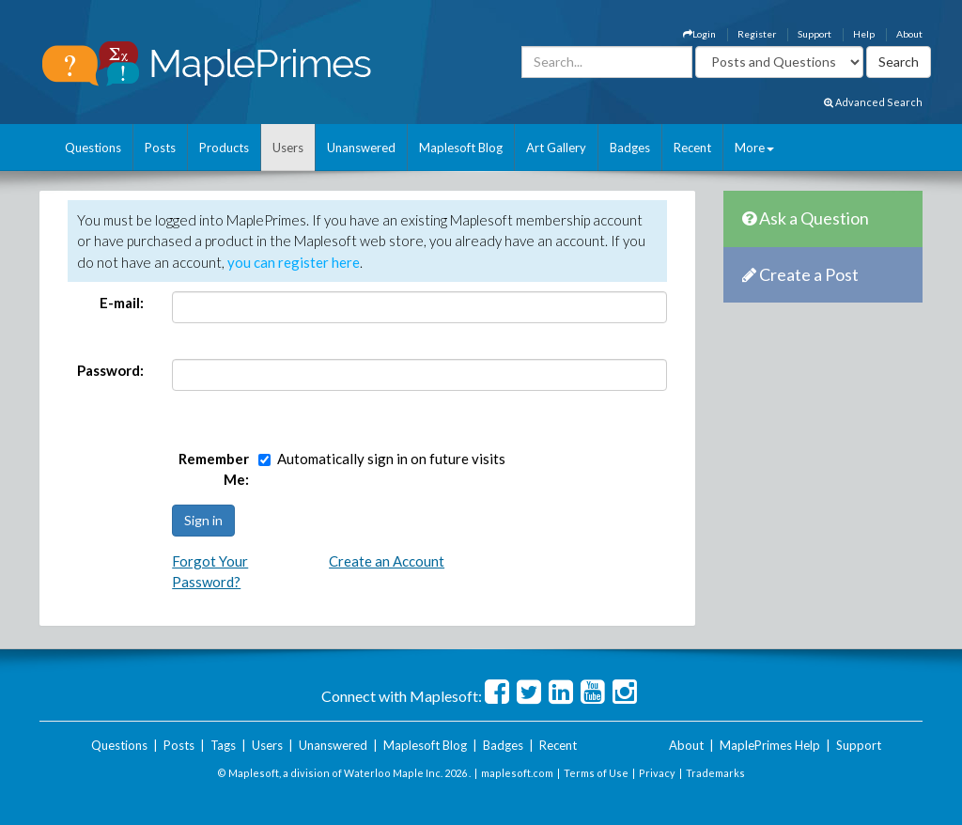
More (754, 147)
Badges (630, 147)
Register (756, 33)
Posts (160, 147)
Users (287, 147)
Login (699, 33)
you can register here (293, 262)
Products (224, 147)
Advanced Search (873, 102)
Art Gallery (556, 147)
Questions (93, 147)
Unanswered (361, 147)
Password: (110, 370)
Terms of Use (596, 773)
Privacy (657, 773)
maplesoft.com (517, 773)
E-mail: (122, 302)
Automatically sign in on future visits (391, 458)
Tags (223, 745)
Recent (692, 147)
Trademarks (715, 773)
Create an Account (386, 561)
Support (814, 33)
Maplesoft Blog (461, 147)
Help (864, 33)
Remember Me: (213, 469)
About (909, 33)
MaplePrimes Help (770, 745)
